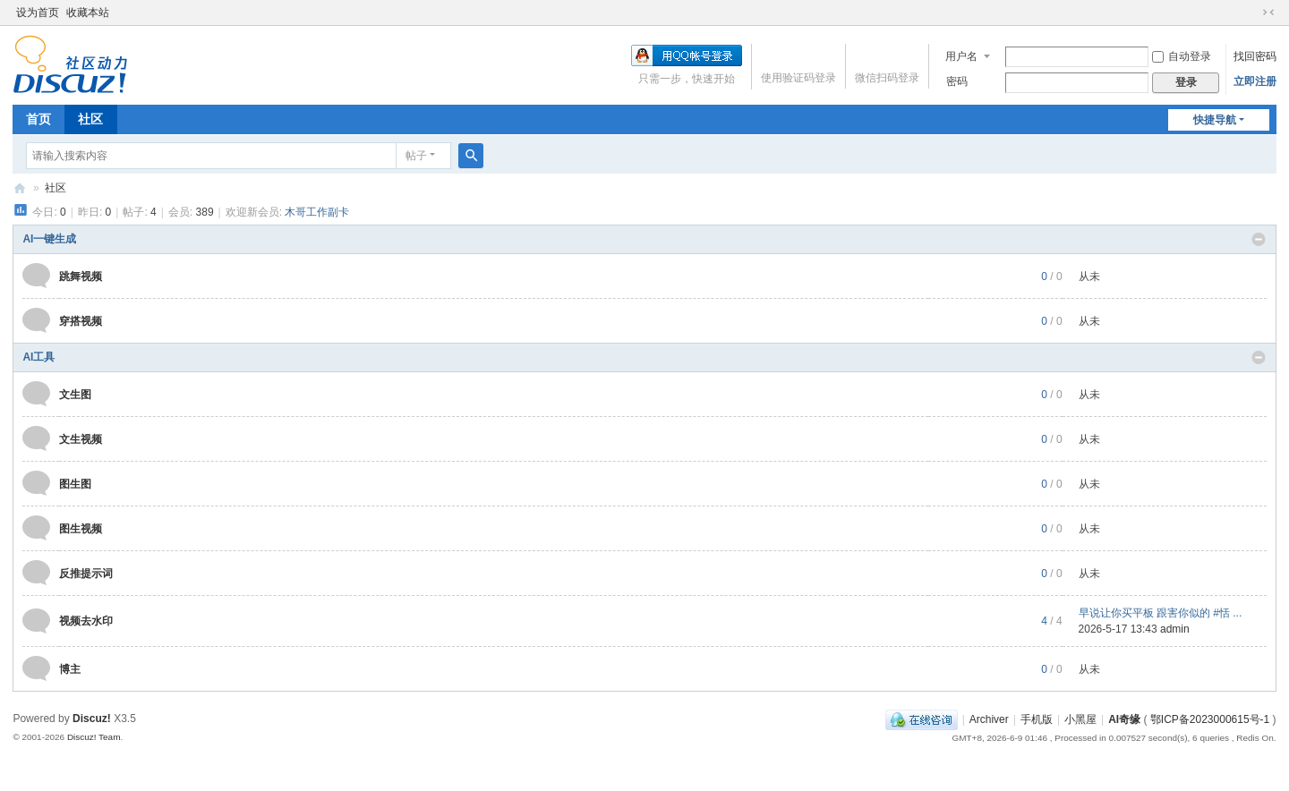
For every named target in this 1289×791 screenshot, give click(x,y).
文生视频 (80, 439)
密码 (957, 81)
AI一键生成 (49, 239)
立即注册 (1255, 81)
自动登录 (1181, 56)
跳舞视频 (80, 276)
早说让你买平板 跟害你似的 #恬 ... (1160, 613)
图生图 (75, 484)
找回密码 (1255, 56)
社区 (90, 119)
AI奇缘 (20, 188)
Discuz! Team (94, 737)
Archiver (989, 719)
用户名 (961, 56)
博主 (70, 669)
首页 (38, 119)
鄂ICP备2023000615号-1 (1209, 719)
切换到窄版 (1268, 12)
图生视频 (80, 529)
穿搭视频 (80, 321)
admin (1175, 629)
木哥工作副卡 (317, 212)
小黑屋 (1080, 719)
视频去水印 (86, 621)
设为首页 (37, 12)
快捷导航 (1214, 120)
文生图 (75, 394)
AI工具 (38, 357)
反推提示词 (86, 573)
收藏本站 (87, 12)
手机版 (1036, 719)
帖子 (416, 155)
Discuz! (92, 718)
